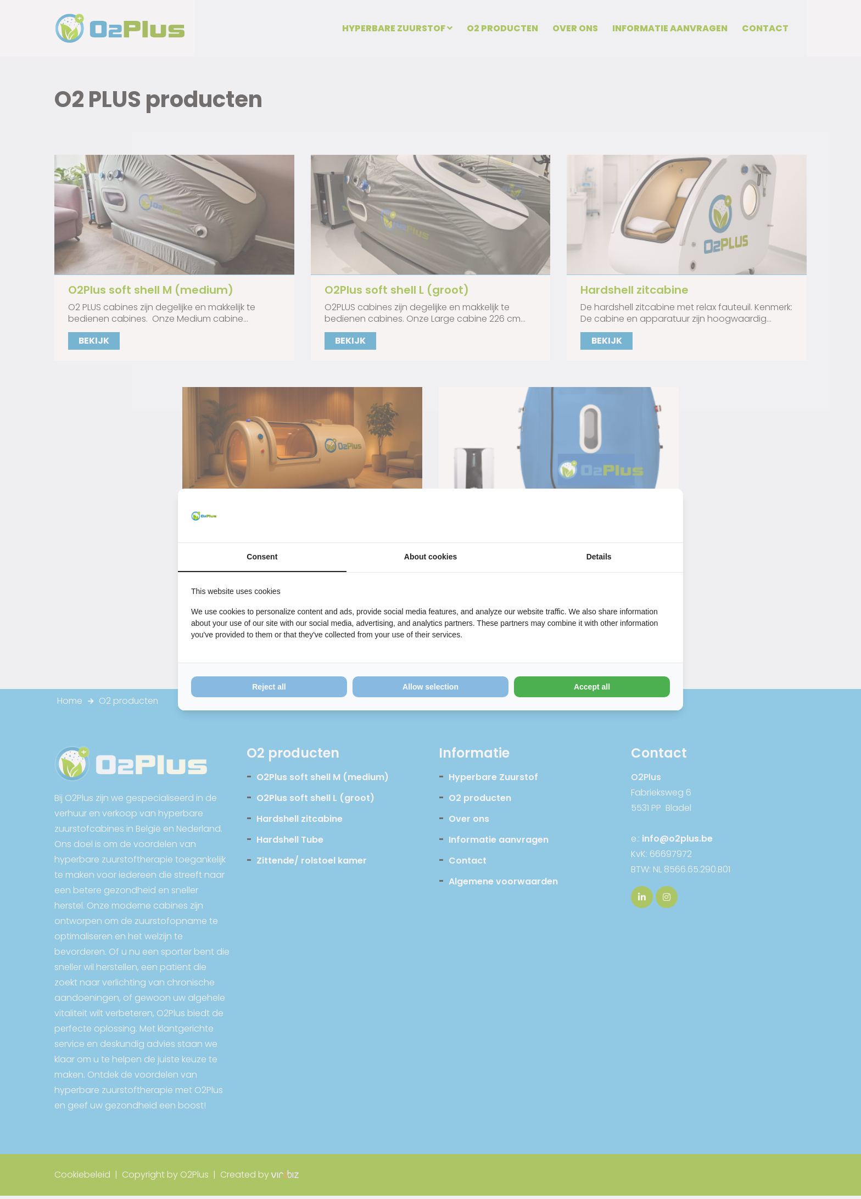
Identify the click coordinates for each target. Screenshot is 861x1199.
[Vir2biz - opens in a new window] (656, 515)
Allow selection (430, 687)
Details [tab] (599, 557)
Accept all (592, 687)
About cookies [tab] (430, 557)
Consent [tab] (262, 557)
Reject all (269, 687)
